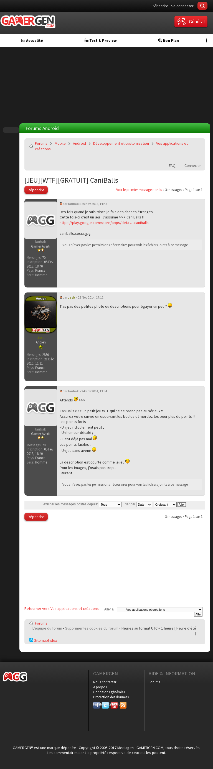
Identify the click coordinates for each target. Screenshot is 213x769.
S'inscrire (160, 5)
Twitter (105, 704)
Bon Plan (168, 40)
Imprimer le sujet (184, 156)
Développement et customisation (121, 143)
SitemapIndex (43, 640)
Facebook (96, 704)
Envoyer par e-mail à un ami (197, 156)
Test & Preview (101, 40)
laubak (73, 204)
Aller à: (109, 609)
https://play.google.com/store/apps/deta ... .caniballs (104, 222)
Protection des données (111, 697)
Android (79, 143)
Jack (71, 297)
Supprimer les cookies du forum (91, 628)
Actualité (32, 40)
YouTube (114, 704)
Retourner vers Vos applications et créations (61, 608)
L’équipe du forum (47, 628)
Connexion (193, 165)
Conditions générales (109, 692)
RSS (122, 704)
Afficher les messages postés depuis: (82, 504)
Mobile (60, 143)
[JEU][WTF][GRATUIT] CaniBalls (71, 180)
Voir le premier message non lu (139, 189)
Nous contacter (104, 682)
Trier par (137, 504)
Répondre (36, 189)
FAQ (172, 165)
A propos (100, 687)
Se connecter (182, 5)
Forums (41, 143)
